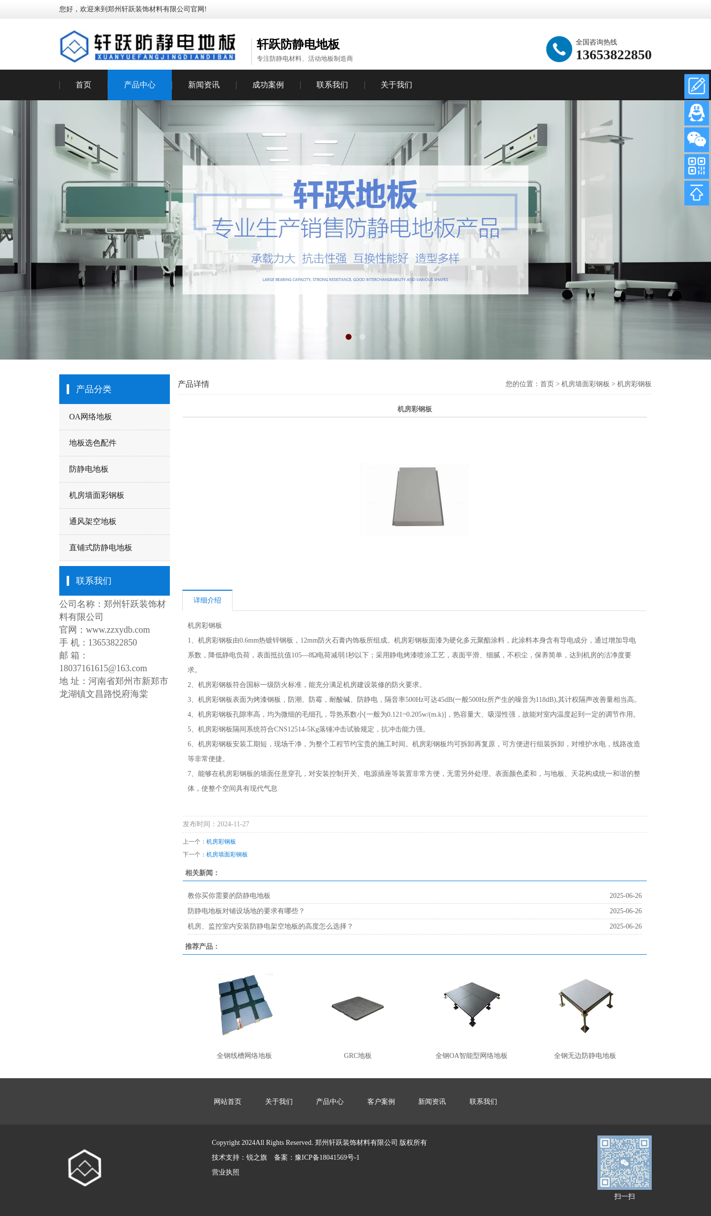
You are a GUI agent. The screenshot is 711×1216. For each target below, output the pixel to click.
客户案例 (381, 1101)
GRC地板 (358, 1055)
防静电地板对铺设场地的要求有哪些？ (246, 911)
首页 (83, 85)
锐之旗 (256, 1157)
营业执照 (225, 1172)
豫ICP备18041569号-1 (327, 1157)
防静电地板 (89, 469)
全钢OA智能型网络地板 (471, 1055)
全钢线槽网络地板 (244, 1055)
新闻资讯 (204, 85)
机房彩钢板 (634, 384)
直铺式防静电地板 (100, 547)
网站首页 (227, 1101)
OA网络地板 (90, 416)
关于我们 (396, 85)
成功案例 (268, 85)
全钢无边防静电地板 (585, 1055)
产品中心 (140, 85)
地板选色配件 (93, 443)
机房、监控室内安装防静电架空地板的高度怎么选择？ (271, 926)
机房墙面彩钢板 (96, 495)
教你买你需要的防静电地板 (229, 895)
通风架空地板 (93, 521)
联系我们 (332, 85)
